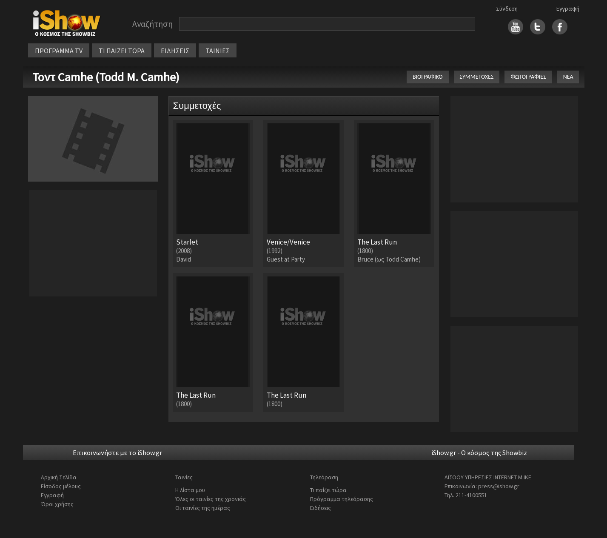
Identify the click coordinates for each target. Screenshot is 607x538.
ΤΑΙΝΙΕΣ (217, 50)
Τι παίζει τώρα (328, 490)
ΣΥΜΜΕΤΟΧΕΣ (477, 76)
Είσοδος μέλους (61, 486)
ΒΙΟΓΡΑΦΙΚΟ (428, 76)
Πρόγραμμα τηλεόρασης (341, 499)
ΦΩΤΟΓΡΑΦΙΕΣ (528, 76)
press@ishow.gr (498, 486)
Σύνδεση (507, 8)
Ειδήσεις (320, 508)
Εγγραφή (567, 8)
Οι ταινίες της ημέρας (202, 508)
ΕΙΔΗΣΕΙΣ (175, 50)
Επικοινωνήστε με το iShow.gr (117, 452)
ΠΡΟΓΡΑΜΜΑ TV (59, 50)
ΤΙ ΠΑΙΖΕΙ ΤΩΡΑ (122, 50)
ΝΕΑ (568, 76)
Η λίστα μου (190, 490)
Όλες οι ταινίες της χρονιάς (210, 499)
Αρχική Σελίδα (59, 477)
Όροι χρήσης (57, 504)
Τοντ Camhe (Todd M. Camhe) (106, 77)
